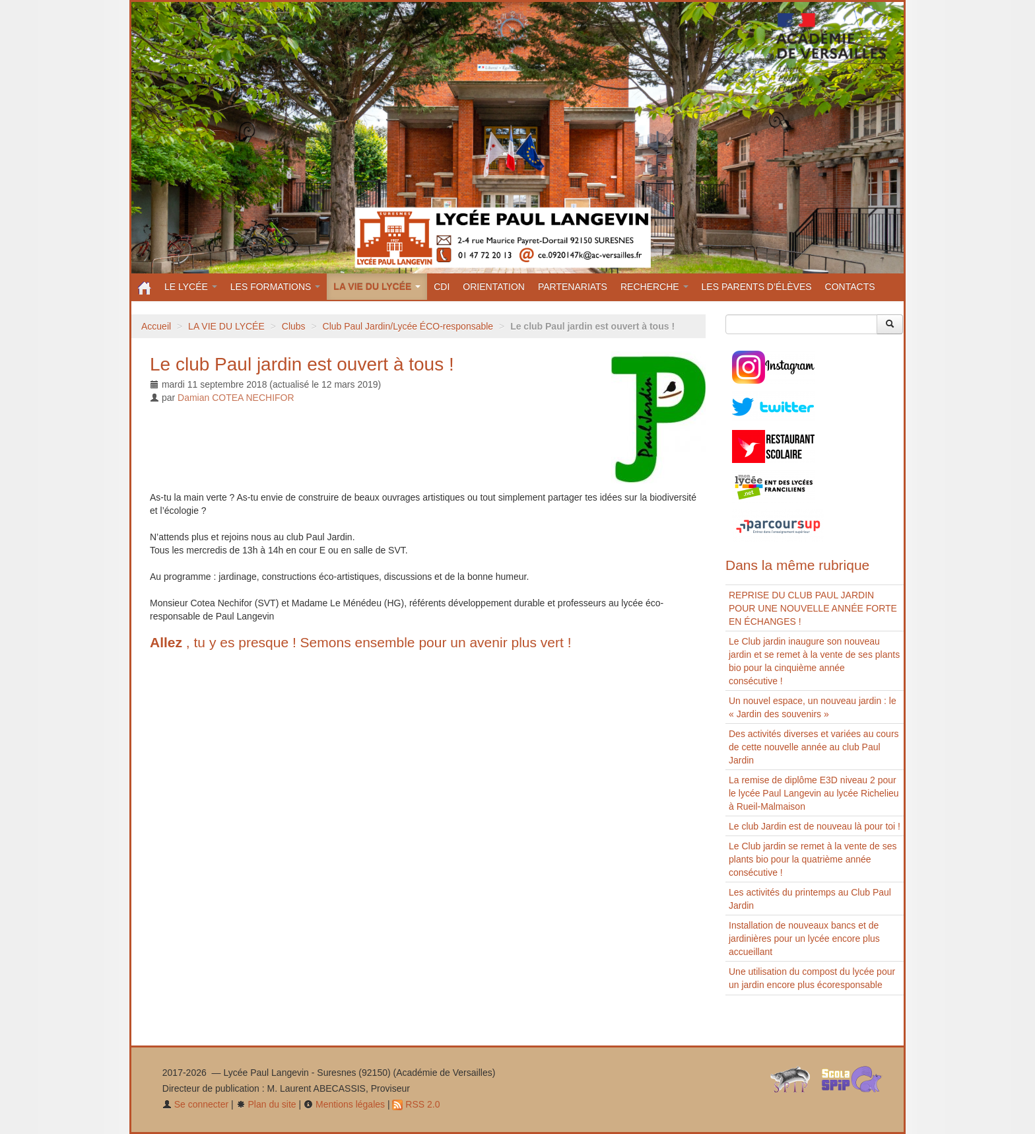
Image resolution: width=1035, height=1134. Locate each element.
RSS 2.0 (416, 1104)
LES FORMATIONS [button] (275, 286)
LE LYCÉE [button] (190, 286)
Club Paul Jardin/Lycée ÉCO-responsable (408, 326)
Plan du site (266, 1104)
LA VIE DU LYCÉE (226, 326)
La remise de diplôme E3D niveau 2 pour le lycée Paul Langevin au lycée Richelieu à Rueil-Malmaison (814, 793)
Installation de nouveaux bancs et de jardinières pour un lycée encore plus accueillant (804, 938)
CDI (442, 286)
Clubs (294, 326)
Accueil (156, 326)
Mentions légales (344, 1104)
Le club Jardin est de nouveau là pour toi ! (814, 826)
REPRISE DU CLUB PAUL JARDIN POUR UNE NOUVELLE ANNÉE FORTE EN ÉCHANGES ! (813, 608)
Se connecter (195, 1104)
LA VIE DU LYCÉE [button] (376, 286)
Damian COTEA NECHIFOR (236, 397)
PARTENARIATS (572, 286)
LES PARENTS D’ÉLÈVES (757, 286)
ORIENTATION (494, 286)
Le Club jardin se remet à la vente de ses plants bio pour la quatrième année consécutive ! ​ (812, 859)
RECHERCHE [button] (654, 286)
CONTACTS (850, 286)
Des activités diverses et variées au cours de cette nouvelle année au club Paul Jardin (814, 746)
